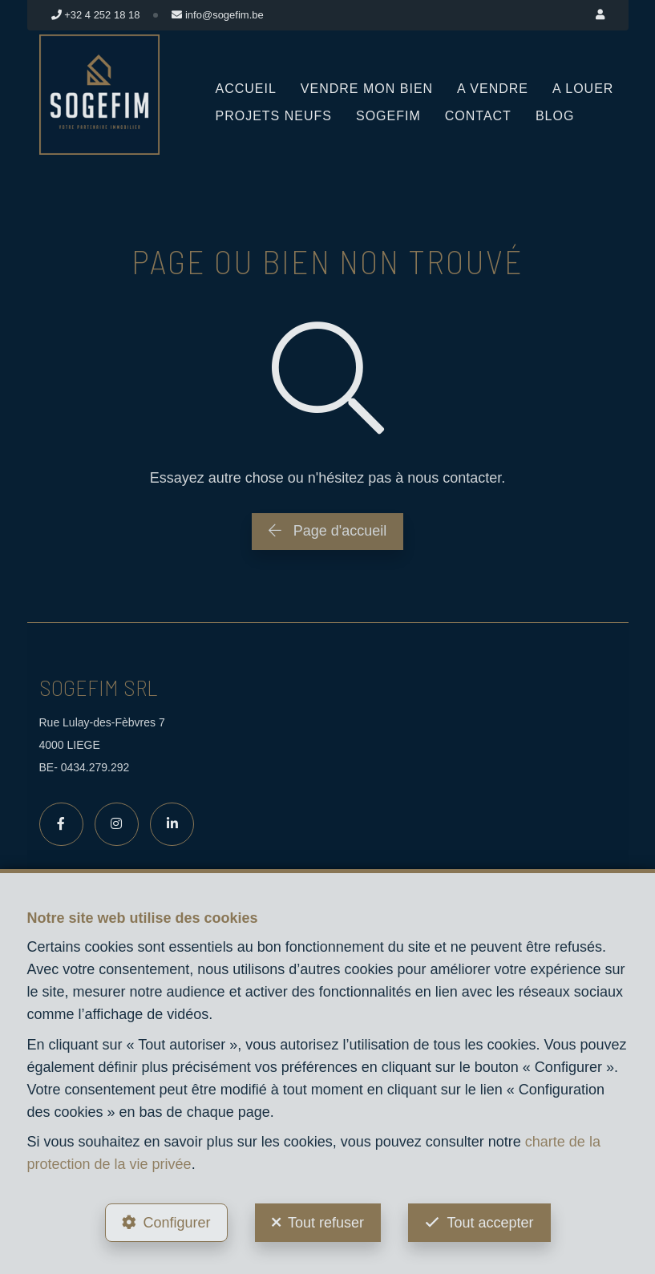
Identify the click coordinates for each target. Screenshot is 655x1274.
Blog (555, 116)
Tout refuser (326, 1223)
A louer (582, 88)
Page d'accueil (328, 531)
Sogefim (388, 116)
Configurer (176, 1223)
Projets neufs (274, 116)
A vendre (492, 88)
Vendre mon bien (367, 88)
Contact (478, 116)
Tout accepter (490, 1223)
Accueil (246, 88)
